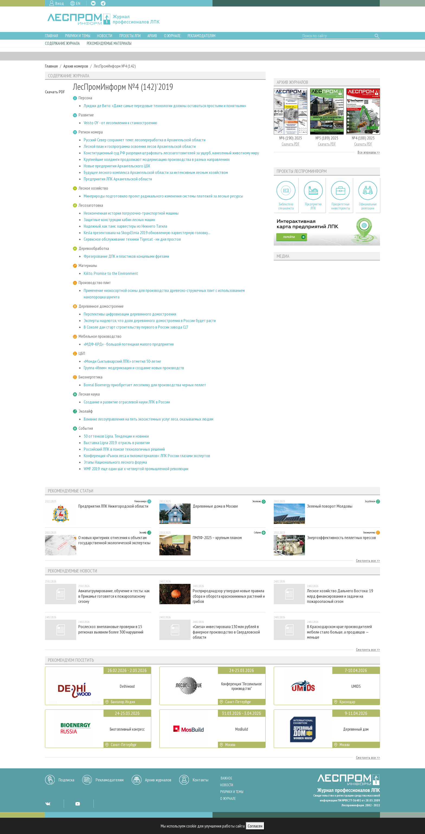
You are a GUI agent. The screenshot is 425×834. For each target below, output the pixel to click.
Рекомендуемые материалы (109, 43)
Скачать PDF (55, 91)
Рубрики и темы (77, 35)
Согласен (255, 826)
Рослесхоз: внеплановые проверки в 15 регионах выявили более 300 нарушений (110, 629)
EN (78, 3)
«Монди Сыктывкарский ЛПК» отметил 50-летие (122, 361)
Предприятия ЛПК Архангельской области (118, 179)
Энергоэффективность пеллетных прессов (341, 537)
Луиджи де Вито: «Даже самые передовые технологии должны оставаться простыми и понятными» (165, 105)
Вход (59, 3)
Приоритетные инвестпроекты (340, 206)
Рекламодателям (201, 35)
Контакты (200, 779)
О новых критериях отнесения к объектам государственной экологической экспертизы (114, 540)
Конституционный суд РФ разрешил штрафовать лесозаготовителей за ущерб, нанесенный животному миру (171, 152)
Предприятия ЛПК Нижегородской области (113, 506)
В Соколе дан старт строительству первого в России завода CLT (136, 327)
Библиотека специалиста (286, 206)
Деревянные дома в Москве (215, 506)
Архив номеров (75, 66)
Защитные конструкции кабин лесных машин (119, 219)
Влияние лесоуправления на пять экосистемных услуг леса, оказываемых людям (148, 419)
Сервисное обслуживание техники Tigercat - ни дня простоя (132, 239)
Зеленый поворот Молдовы (329, 506)
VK (93, 3)
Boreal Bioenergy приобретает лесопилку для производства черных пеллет (145, 384)
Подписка (66, 779)
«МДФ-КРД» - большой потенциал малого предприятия (129, 344)
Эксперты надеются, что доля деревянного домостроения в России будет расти (150, 320)
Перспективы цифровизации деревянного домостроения (130, 314)
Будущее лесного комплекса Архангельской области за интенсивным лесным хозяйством (156, 172)
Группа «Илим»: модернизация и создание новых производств (134, 367)
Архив (152, 35)
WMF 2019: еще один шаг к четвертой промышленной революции (136, 468)
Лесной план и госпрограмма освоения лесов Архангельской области (140, 146)
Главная (51, 35)
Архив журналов (158, 779)
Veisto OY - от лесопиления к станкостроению (120, 122)
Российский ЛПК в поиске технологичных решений (124, 449)
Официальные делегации (368, 206)
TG (103, 3)
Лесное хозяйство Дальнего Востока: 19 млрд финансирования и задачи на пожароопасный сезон (340, 596)
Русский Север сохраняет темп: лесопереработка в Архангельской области (144, 139)
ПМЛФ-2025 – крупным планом (217, 537)
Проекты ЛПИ (130, 35)
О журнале (172, 35)
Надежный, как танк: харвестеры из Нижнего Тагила (125, 226)
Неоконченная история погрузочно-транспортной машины (131, 213)
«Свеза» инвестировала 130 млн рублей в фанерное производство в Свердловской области (226, 631)
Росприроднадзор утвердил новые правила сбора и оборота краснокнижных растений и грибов (229, 596)
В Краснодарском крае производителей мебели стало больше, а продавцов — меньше (339, 631)
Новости (104, 35)
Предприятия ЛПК (313, 206)
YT (77, 803)
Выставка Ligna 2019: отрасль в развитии (117, 442)
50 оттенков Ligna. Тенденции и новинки (116, 436)
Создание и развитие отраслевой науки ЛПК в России (127, 402)
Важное (226, 778)
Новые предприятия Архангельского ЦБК (117, 165)
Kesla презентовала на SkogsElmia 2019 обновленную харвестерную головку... (147, 232)
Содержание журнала (62, 43)
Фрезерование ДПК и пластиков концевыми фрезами (126, 256)
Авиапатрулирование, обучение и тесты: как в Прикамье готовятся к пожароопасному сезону (114, 596)
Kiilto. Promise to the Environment (111, 273)
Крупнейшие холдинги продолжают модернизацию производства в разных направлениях (157, 159)
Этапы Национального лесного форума (115, 462)
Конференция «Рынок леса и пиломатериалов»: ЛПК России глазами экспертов (147, 455)
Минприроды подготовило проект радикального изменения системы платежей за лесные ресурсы (163, 196)
